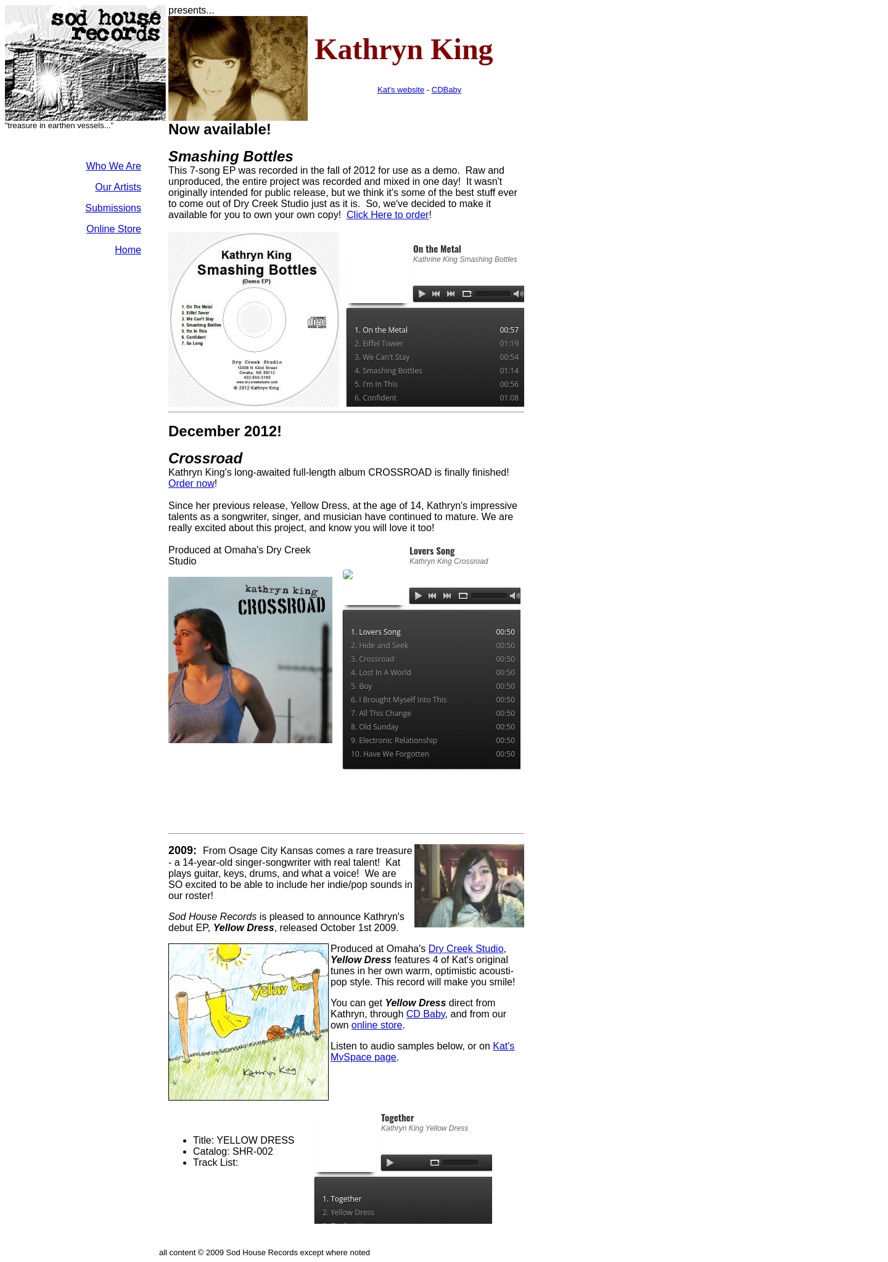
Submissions (113, 208)
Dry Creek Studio (466, 948)
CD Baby (425, 1014)
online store (377, 1025)
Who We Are (113, 166)
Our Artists (118, 187)
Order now (191, 483)
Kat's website (400, 89)
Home (128, 250)
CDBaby (446, 89)
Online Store (113, 229)
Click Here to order (388, 215)
